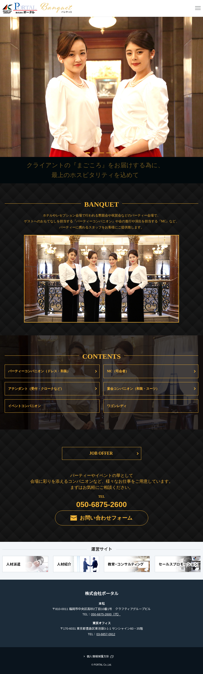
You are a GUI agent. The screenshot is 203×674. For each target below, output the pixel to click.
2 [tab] (94, 154)
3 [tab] (101, 154)
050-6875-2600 (101, 504)
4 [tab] (108, 154)
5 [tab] (115, 154)
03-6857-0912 (105, 634)
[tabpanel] (101, 87)
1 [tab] (87, 154)
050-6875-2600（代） (105, 614)
